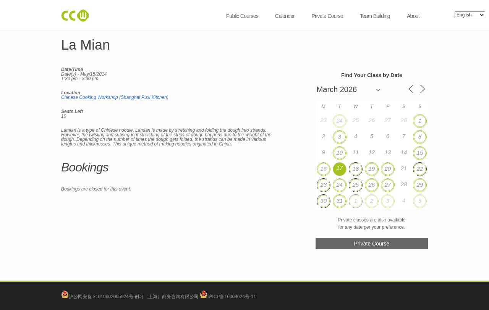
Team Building (375, 16)
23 (323, 184)
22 (420, 168)
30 (323, 200)
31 (339, 200)
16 (323, 168)
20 (388, 168)
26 (371, 184)
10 (339, 152)
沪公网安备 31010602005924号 (101, 296)
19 (371, 168)
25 (355, 184)
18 (355, 168)
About (413, 16)
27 (388, 184)
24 (339, 120)
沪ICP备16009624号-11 (228, 296)
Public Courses (242, 16)
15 (420, 152)
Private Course (327, 16)
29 (420, 184)
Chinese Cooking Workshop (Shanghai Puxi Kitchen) (114, 97)
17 (339, 168)
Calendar (285, 16)
